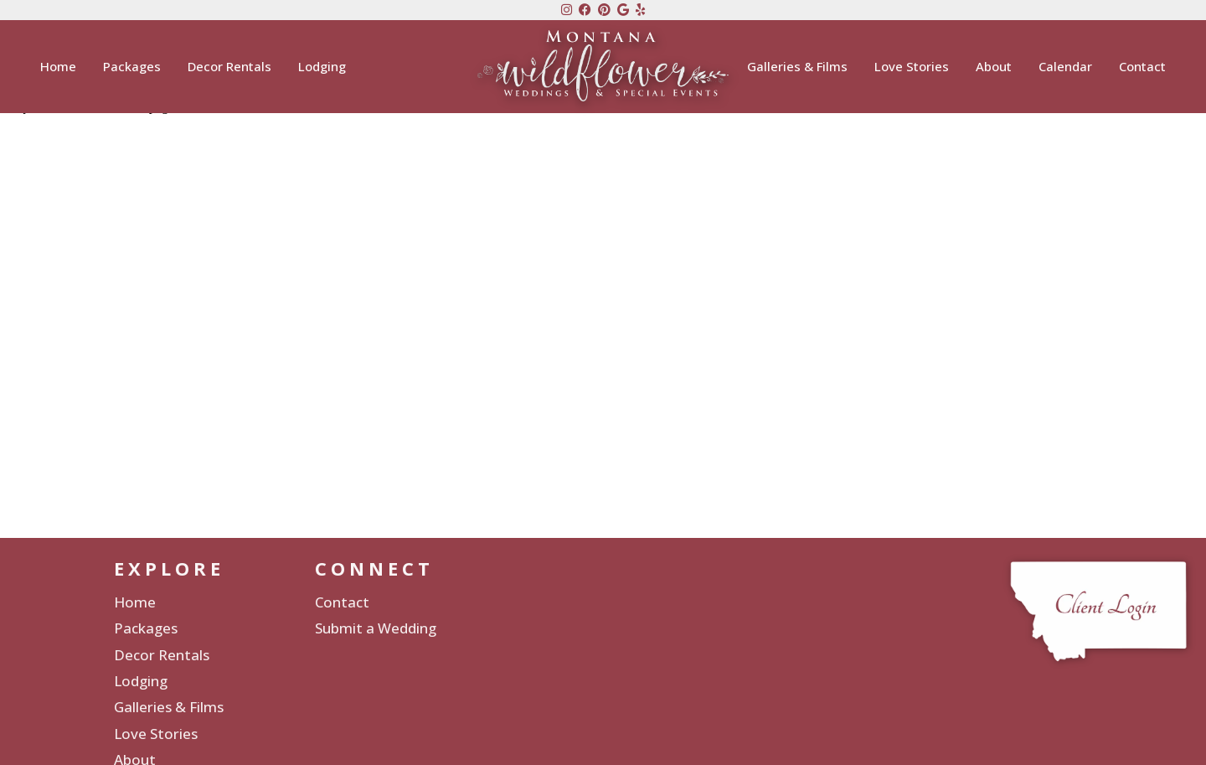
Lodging (322, 68)
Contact (1142, 68)
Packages (132, 68)
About (994, 68)
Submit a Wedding (375, 628)
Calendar (1065, 68)
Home (58, 68)
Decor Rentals (229, 68)
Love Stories (911, 68)
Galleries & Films (797, 68)
